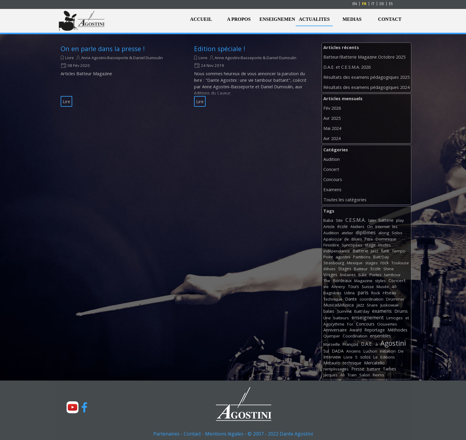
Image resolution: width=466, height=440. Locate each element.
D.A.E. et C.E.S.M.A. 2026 (347, 67)
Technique (332, 299)
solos (365, 357)
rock (384, 262)
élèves (329, 268)
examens (382, 311)
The (326, 280)
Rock (375, 293)
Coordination (355, 336)
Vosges (330, 274)
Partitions (362, 257)
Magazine (363, 280)
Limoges (394, 317)
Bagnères (332, 293)
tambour (392, 274)
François (350, 344)
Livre (69, 57)
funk (385, 251)
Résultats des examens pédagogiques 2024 (366, 87)
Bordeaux (342, 280)
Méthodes (397, 330)
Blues (357, 239)
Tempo (398, 251)
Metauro (331, 363)
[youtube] (72, 407)
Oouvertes (387, 324)
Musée (383, 286)
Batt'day (361, 311)
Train (352, 375)
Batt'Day (381, 257)
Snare (372, 305)
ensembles (380, 336)
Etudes (384, 245)
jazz (360, 305)
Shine (388, 268)
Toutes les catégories (344, 199)
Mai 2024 (332, 128)
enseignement (368, 317)
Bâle (362, 274)
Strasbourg (333, 262)
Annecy (338, 286)
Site (339, 220)
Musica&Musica (338, 305)
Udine (349, 293)
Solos (397, 232)
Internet (382, 226)
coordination (371, 299)
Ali (342, 375)
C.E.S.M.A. (355, 220)
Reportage (374, 330)
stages (371, 262)
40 (394, 286)
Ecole (375, 268)
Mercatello (374, 363)
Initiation (388, 351)
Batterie (360, 251)
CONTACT (390, 19)
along (383, 232)
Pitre (369, 239)
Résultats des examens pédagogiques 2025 (366, 77)
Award (356, 330)
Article (329, 226)
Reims (378, 375)
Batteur (361, 268)
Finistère (331, 245)
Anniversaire (335, 330)
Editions (387, 357)
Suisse (368, 286)
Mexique (355, 262)
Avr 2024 (332, 138)
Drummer (395, 299)
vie (326, 286)
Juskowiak (389, 305)
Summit (344, 311)
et (407, 317)
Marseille (331, 344)
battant (373, 369)
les (395, 226)
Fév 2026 (332, 108)
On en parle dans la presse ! (103, 48)
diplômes (366, 232)
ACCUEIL (201, 19)
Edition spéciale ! (219, 48)
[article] (120, 75)
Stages (344, 268)
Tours (353, 286)
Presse (357, 369)
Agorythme (333, 324)
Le (375, 357)
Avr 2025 (332, 118)
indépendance (336, 251)
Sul (326, 351)
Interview (332, 357)
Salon (364, 375)
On (370, 226)
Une (327, 317)
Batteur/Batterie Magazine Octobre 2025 (364, 57)
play (400, 220)
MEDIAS (351, 19)
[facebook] (84, 407)
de (346, 239)
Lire (66, 101)
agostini (343, 257)
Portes (375, 274)
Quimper (331, 336)
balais (328, 311)
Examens (332, 189)
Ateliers (357, 226)
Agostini (393, 343)
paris (363, 292)
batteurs (341, 317)
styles (380, 280)
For (350, 324)
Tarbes (389, 369)
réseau (389, 293)
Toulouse (400, 262)
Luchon (370, 351)
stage (370, 245)
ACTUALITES (314, 19)
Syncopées (352, 245)
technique (352, 363)
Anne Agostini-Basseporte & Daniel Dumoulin (122, 57)
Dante (351, 299)
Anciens (353, 351)
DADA (338, 351)
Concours (332, 179)
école (342, 226)
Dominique (386, 239)
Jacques (330, 375)
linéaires (348, 274)
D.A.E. (367, 344)
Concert (331, 169)
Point (328, 257)
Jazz (374, 251)
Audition (331, 159)
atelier (347, 232)
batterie (386, 220)
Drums (401, 311)
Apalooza (332, 239)
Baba (328, 220)
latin (372, 220)
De (401, 351)
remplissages (336, 369)
